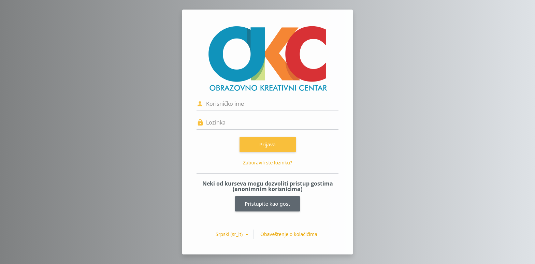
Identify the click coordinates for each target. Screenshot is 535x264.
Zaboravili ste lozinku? (267, 162)
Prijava (267, 144)
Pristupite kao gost (267, 203)
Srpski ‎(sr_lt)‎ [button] (230, 234)
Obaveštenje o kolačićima (288, 234)
